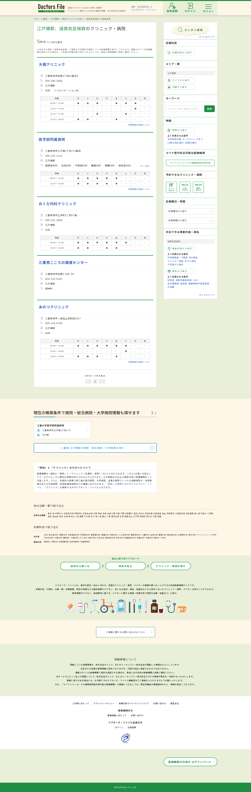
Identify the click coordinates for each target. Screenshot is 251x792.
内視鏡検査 (173, 257)
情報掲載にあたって (116, 715)
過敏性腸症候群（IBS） (188, 280)
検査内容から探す (180, 248)
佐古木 (141, 513)
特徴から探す (177, 130)
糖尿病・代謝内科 (71, 537)
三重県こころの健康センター (63, 262)
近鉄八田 (111, 513)
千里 (109, 516)
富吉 (136, 513)
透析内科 (92, 537)
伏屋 (118, 513)
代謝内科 (58, 537)
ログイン (119, 727)
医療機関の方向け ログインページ (189, 762)
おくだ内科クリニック (57, 203)
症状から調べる (80, 566)
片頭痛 (170, 287)
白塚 (122, 516)
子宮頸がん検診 (175, 264)
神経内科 (114, 534)
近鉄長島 (157, 513)
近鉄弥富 (149, 513)
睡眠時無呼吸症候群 (198, 283)
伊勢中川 (59, 513)
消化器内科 (53, 534)
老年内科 (120, 537)
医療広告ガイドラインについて (134, 703)
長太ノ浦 (75, 516)
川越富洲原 (180, 513)
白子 (93, 516)
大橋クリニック (52, 64)
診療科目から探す (180, 52)
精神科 (47, 541)
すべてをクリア (207, 36)
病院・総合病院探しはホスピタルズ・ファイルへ (144, 8)
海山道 (55, 516)
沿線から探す (177, 87)
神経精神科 (64, 541)
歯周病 (183, 283)
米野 (95, 513)
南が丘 (149, 516)
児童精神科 (85, 541)
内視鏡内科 (183, 534)
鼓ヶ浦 (98, 516)
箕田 (82, 516)
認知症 (170, 280)
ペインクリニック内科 (207, 534)
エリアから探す (179, 80)
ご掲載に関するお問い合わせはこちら (125, 632)
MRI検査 (193, 257)
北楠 (66, 516)
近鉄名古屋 (88, 513)
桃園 (159, 516)
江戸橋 (136, 516)
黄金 (100, 513)
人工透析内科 (124, 534)
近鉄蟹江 (129, 513)
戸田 (122, 513)
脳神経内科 (110, 537)
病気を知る (125, 566)
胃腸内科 (63, 534)
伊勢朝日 (170, 513)
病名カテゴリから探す (72, 18)
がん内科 (83, 537)
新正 (50, 516)
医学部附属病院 (52, 139)
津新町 (143, 516)
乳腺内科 (149, 537)
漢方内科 (192, 534)
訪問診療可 (191, 142)
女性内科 (101, 537)
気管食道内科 (74, 534)
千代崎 (87, 516)
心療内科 (54, 541)
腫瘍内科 (163, 534)
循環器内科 (96, 534)
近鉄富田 (190, 513)
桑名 (50, 513)
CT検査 (184, 257)
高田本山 (128, 516)
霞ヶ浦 (197, 513)
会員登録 (132, 727)
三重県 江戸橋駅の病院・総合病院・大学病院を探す (92, 448)
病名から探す (177, 271)
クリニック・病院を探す (171, 566)
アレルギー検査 (175, 261)
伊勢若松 (78, 513)
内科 (46, 534)
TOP (36, 18)
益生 (164, 513)
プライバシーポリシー (104, 703)
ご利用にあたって (80, 703)
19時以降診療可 (175, 142)
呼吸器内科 (85, 534)
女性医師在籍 (174, 139)
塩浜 (61, 516)
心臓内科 (145, 534)
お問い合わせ (159, 703)
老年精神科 (75, 541)
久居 (155, 516)
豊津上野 (115, 516)
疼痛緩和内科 (130, 537)
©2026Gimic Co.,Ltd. (125, 787)
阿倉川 (204, 513)
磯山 (104, 516)
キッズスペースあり (193, 139)
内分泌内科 (49, 537)
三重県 (44, 18)
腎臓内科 (105, 534)
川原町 (210, 513)
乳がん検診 (190, 261)
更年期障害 (173, 283)
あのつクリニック (54, 306)
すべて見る (145, 165)
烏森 (105, 513)
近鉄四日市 (69, 513)
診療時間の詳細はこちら (139, 124)
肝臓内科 (141, 537)
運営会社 (174, 703)
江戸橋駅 (54, 18)
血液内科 (154, 534)
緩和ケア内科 (160, 537)
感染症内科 (172, 534)
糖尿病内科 (136, 534)
